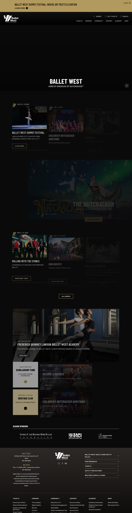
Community (99, 21)
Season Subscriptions (20, 505)
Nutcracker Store (113, 505)
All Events (66, 296)
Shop (126, 21)
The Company (36, 502)
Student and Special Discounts (19, 508)
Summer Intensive (95, 509)
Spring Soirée (74, 510)
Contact (34, 510)
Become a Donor (75, 502)
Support (109, 21)
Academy (118, 21)
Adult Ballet (55, 507)
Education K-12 (56, 502)
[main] (66, 221)
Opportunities (36, 505)
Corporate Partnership (77, 505)
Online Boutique (113, 502)
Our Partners (74, 507)
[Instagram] (59, 463)
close (126, 3)
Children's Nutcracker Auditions (96, 505)
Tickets (79, 21)
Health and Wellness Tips (59, 510)
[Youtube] (66, 463)
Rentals (34, 507)
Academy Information (96, 502)
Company (88, 21)
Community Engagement (59, 505)
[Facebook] (62, 463)
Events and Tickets (19, 502)
